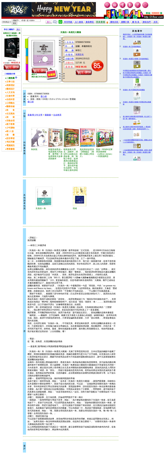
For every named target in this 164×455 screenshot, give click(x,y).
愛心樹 (44, 96)
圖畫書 (48, 115)
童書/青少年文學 (35, 115)
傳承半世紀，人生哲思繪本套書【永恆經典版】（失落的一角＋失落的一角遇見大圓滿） (137, 36)
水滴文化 (80, 54)
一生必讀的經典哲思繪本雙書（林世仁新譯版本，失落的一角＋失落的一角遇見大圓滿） (137, 152)
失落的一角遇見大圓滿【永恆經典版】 (136, 59)
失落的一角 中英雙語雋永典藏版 (134, 90)
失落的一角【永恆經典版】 (132, 46)
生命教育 (57, 115)
